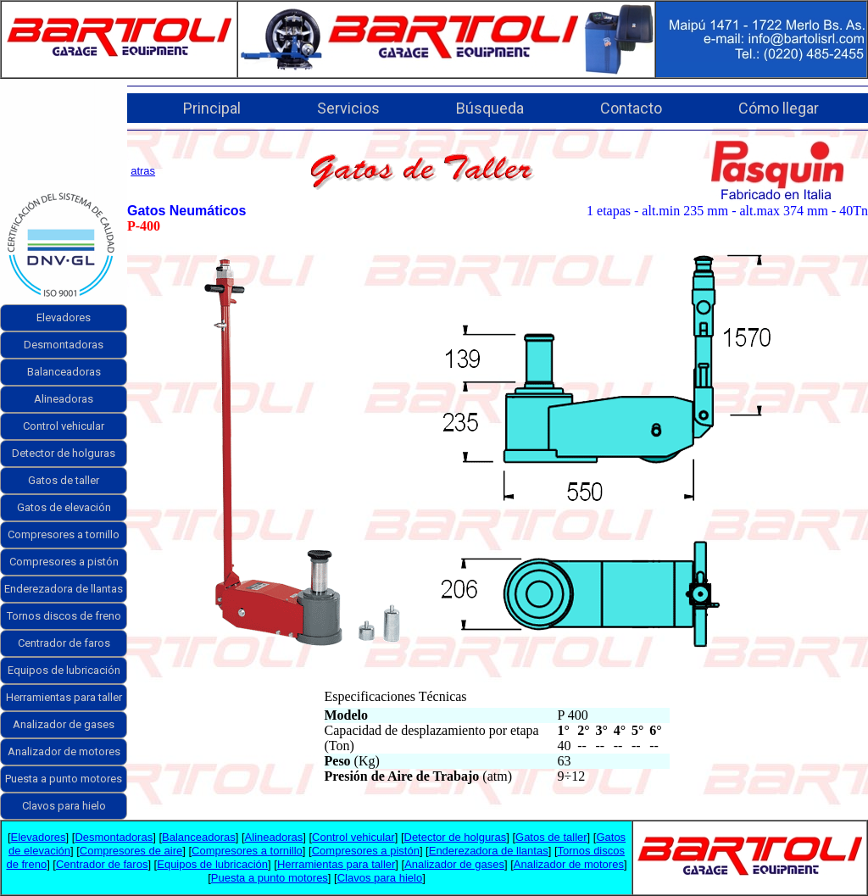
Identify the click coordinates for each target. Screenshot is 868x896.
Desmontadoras (63, 344)
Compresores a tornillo (64, 534)
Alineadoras (63, 398)
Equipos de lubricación (64, 670)
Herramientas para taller (64, 697)
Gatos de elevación (64, 507)
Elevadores (63, 317)
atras (143, 170)
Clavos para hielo (64, 805)
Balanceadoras (64, 371)
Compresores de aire (131, 850)
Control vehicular (63, 426)
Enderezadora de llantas (63, 588)
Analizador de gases (63, 724)
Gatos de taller (63, 480)
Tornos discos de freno (64, 615)
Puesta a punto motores (63, 778)
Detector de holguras (63, 453)
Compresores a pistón (64, 561)
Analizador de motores (64, 751)
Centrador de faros (64, 643)
